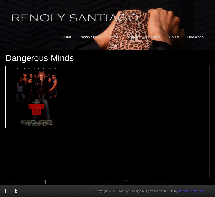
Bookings (195, 37)
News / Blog (90, 37)
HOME (67, 37)
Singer (131, 37)
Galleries (153, 37)
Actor (113, 37)
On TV (174, 37)
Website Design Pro (191, 191)
